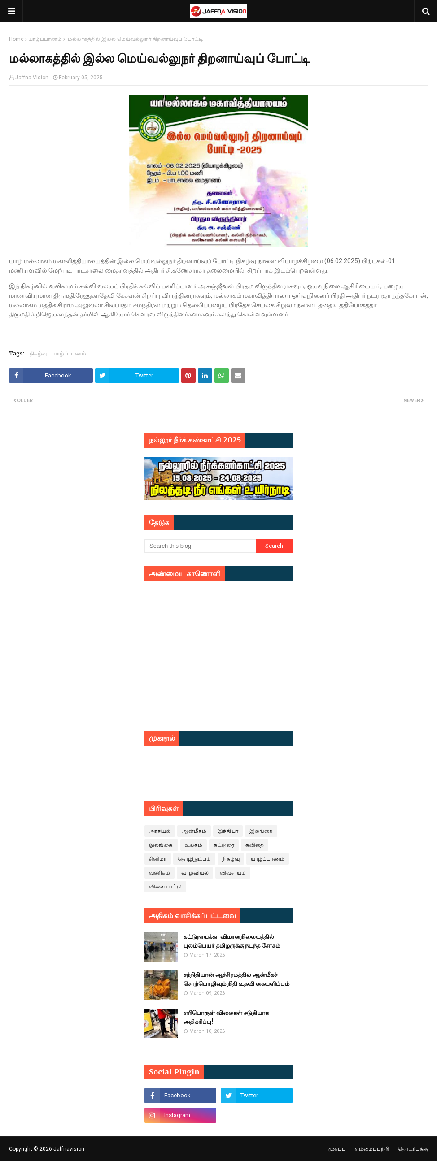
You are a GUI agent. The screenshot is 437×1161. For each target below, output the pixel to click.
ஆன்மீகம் (194, 831)
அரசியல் (159, 831)
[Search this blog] (200, 546)
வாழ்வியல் (195, 873)
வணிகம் (159, 873)
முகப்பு (337, 1149)
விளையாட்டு (165, 887)
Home (16, 39)
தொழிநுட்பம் (194, 859)
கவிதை (254, 845)
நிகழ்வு (38, 353)
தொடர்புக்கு (413, 1149)
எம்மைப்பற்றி (372, 1149)
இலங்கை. (161, 845)
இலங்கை (261, 831)
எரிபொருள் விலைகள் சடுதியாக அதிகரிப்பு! (226, 1017)
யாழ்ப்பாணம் (45, 39)
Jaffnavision (68, 1149)
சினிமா (157, 859)
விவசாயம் (233, 873)
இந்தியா (228, 831)
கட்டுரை (224, 845)
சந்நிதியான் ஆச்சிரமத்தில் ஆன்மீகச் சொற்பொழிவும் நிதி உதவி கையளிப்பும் (236, 979)
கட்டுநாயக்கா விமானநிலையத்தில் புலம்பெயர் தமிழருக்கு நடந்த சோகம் (232, 941)
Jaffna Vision (31, 77)
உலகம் (193, 845)
